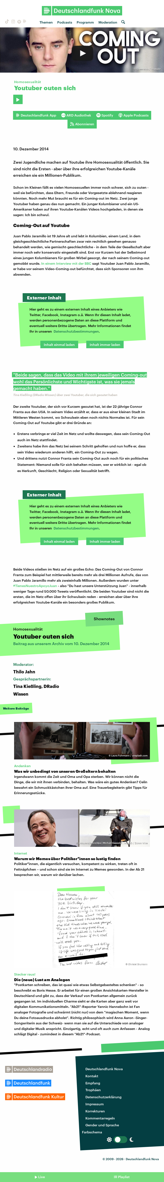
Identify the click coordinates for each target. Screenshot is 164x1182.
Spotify (104, 115)
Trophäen (93, 1090)
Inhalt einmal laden (59, 344)
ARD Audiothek (76, 115)
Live (41, 1177)
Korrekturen (95, 1111)
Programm (85, 22)
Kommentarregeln (100, 1118)
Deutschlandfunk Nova (104, 1069)
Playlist (124, 1177)
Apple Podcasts (133, 115)
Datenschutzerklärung (103, 1097)
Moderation (107, 22)
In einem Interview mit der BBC (66, 263)
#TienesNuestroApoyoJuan (35, 586)
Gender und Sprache (102, 1125)
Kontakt (91, 1076)
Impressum (94, 1104)
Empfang (92, 1083)
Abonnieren (82, 124)
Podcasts (64, 22)
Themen (46, 22)
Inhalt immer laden (105, 344)
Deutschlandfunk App (36, 115)
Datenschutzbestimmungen (76, 331)
